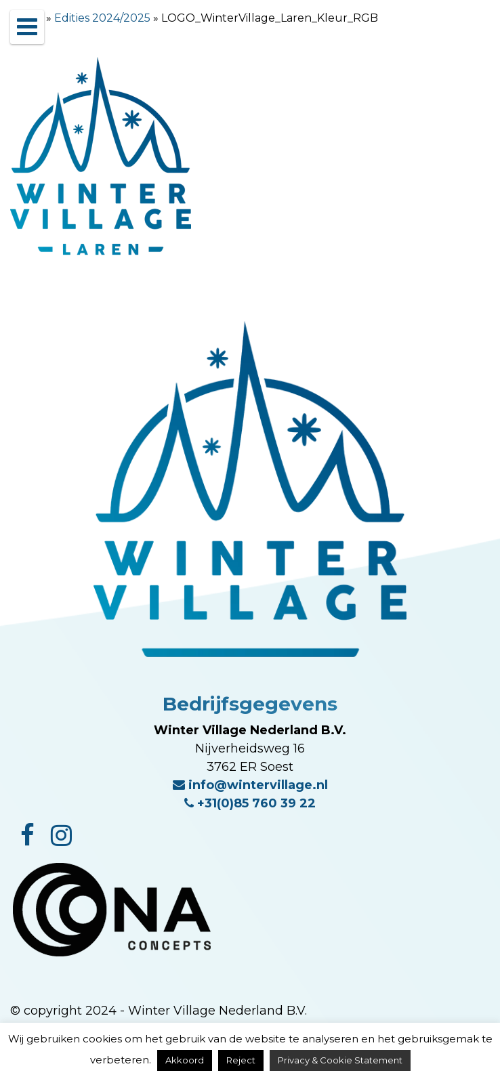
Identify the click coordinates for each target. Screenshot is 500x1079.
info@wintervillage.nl (250, 785)
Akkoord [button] (184, 1060)
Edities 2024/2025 (102, 18)
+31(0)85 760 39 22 (250, 803)
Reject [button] (240, 1060)
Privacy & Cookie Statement (340, 1060)
